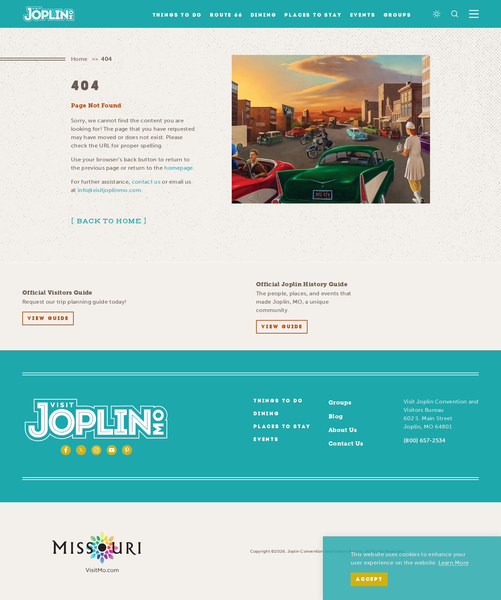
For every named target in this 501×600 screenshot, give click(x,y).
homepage (178, 168)
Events (362, 15)
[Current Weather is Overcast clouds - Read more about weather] (436, 14)
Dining (263, 15)
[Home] (48, 14)
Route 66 (226, 15)
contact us (146, 181)
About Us (342, 429)
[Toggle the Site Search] (454, 13)
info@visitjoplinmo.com (109, 190)
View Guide (48, 318)
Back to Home (109, 221)
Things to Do (177, 15)
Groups (397, 15)
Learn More (453, 562)
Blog (335, 416)
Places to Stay (313, 15)
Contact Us (345, 443)
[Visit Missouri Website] (96, 551)
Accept (369, 579)
